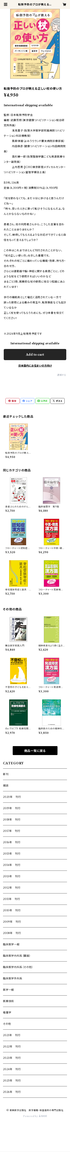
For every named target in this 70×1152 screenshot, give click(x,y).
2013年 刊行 (11, 876)
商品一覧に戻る (35, 751)
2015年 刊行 (11, 853)
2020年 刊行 (12, 797)
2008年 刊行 (12, 933)
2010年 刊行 (12, 910)
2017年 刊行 (11, 831)
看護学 (7, 1012)
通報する (61, 375)
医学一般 (8, 989)
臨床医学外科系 (12, 978)
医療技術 (8, 1001)
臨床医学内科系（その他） (18, 967)
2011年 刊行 (11, 899)
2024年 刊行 (12, 1069)
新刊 (6, 774)
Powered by (35, 1116)
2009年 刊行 (12, 921)
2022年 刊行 (12, 1046)
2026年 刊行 (12, 1092)
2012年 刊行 (11, 887)
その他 (7, 1024)
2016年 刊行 (11, 842)
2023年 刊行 (12, 1058)
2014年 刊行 (11, 865)
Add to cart (35, 354)
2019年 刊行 (11, 808)
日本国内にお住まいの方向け (35, 365)
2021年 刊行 (11, 1035)
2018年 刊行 (11, 819)
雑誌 (6, 785)
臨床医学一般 (11, 944)
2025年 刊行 (12, 1080)
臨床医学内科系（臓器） (17, 955)
